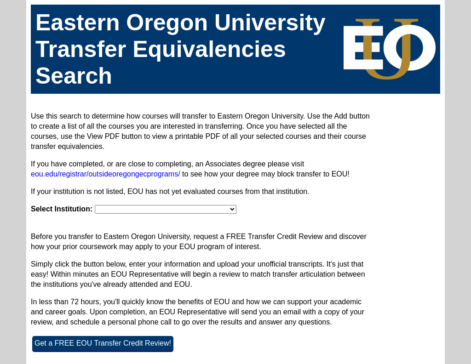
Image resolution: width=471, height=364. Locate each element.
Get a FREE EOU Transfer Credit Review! (102, 343)
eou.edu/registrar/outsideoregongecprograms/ (105, 174)
